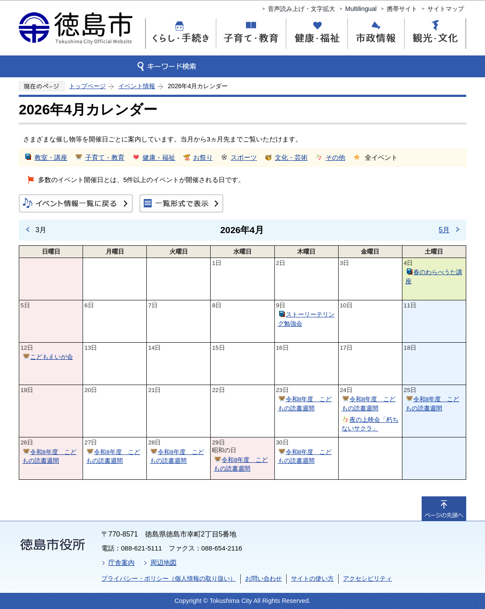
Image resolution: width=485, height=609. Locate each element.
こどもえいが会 (51, 357)
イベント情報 (136, 86)
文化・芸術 (291, 157)
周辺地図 (163, 562)
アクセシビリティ (367, 578)
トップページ (87, 86)
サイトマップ (445, 8)
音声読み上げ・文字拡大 (301, 8)
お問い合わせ (263, 578)
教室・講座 (51, 157)
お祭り (203, 157)
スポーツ (244, 157)
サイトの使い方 (312, 578)
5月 (444, 230)
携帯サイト (402, 8)
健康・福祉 (158, 157)
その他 (335, 157)
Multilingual (361, 8)
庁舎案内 (121, 562)
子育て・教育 (105, 157)
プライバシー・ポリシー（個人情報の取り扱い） (168, 578)
